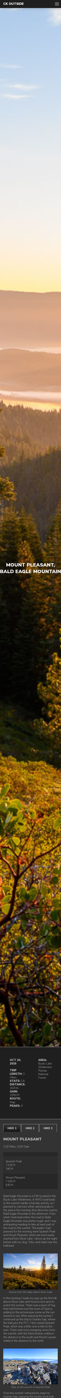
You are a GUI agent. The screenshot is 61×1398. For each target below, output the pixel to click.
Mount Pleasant (15, 1177)
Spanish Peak (14, 1161)
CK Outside (13, 4)
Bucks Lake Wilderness (45, 1065)
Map (12, 1102)
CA (23, 1081)
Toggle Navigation (57, 4)
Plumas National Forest (43, 1074)
